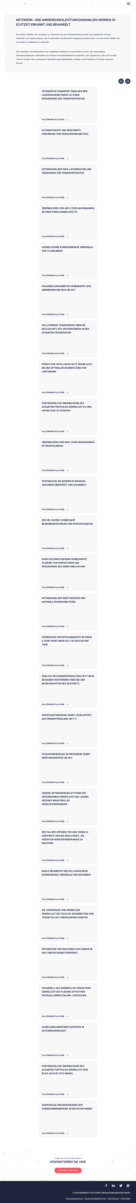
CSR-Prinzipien (113, 1199)
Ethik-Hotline (125, 1199)
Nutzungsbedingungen (74, 1199)
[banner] (17, 3)
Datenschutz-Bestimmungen (95, 1199)
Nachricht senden (68, 1170)
